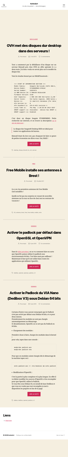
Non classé (34, 39)
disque (21, 156)
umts (41, 218)
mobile (37, 218)
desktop (16, 156)
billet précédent (24, 264)
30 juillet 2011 (40, 187)
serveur (35, 156)
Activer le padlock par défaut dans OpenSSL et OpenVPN (34, 243)
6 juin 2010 (33, 255)
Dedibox (34, 232)
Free (33, 170)
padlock (32, 284)
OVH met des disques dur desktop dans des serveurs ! (34, 51)
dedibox (16, 284)
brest (22, 218)
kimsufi (26, 156)
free (26, 218)
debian (16, 418)
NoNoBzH (34, 4)
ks (29, 156)
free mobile (31, 218)
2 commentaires (45, 62)
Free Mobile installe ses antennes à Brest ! (34, 178)
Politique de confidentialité (24, 452)
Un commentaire (45, 255)
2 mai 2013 (33, 62)
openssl (21, 284)
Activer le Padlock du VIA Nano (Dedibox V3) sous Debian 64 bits (34, 309)
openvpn (26, 284)
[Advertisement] (34, 21)
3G (15, 218)
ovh (31, 156)
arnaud (24, 62)
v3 (35, 284)
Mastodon (8, 438)
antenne (18, 218)
